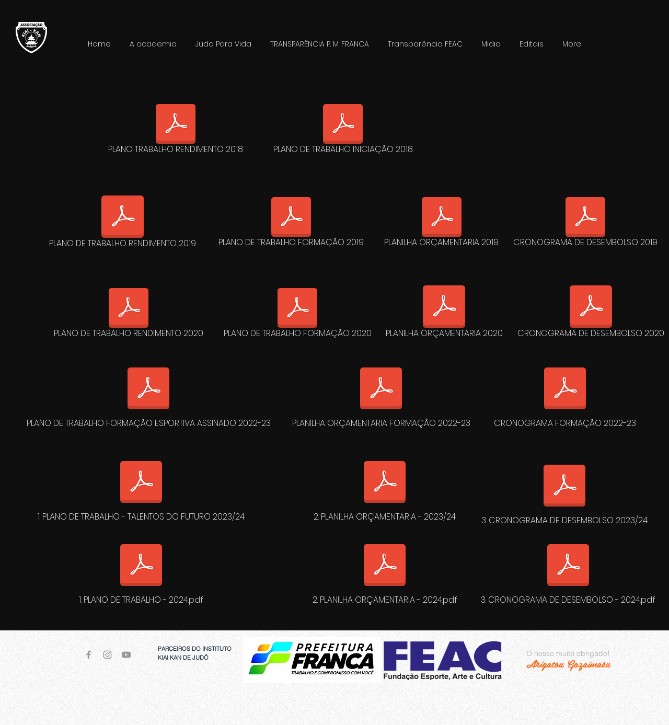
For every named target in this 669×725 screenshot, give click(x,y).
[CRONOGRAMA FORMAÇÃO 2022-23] (565, 395)
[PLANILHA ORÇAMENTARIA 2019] (441, 224)
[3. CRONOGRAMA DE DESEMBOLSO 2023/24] (564, 492)
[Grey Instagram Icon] (107, 654)
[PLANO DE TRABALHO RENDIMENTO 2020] (128, 315)
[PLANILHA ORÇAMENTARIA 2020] (444, 313)
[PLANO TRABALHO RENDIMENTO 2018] (175, 131)
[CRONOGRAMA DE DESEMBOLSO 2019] (585, 224)
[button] (223, 44)
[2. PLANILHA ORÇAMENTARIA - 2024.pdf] (384, 571)
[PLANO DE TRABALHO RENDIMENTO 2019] (122, 223)
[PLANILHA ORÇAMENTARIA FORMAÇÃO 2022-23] (381, 395)
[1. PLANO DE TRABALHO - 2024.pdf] (141, 571)
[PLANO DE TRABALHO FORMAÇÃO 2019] (291, 224)
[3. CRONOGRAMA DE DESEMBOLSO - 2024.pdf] (568, 571)
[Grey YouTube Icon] (126, 654)
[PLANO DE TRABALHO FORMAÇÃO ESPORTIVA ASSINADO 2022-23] (148, 395)
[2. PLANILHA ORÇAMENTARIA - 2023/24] (384, 488)
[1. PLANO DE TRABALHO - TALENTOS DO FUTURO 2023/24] (141, 488)
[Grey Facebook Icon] (88, 654)
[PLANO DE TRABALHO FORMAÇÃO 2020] (297, 315)
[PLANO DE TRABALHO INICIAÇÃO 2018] (343, 131)
